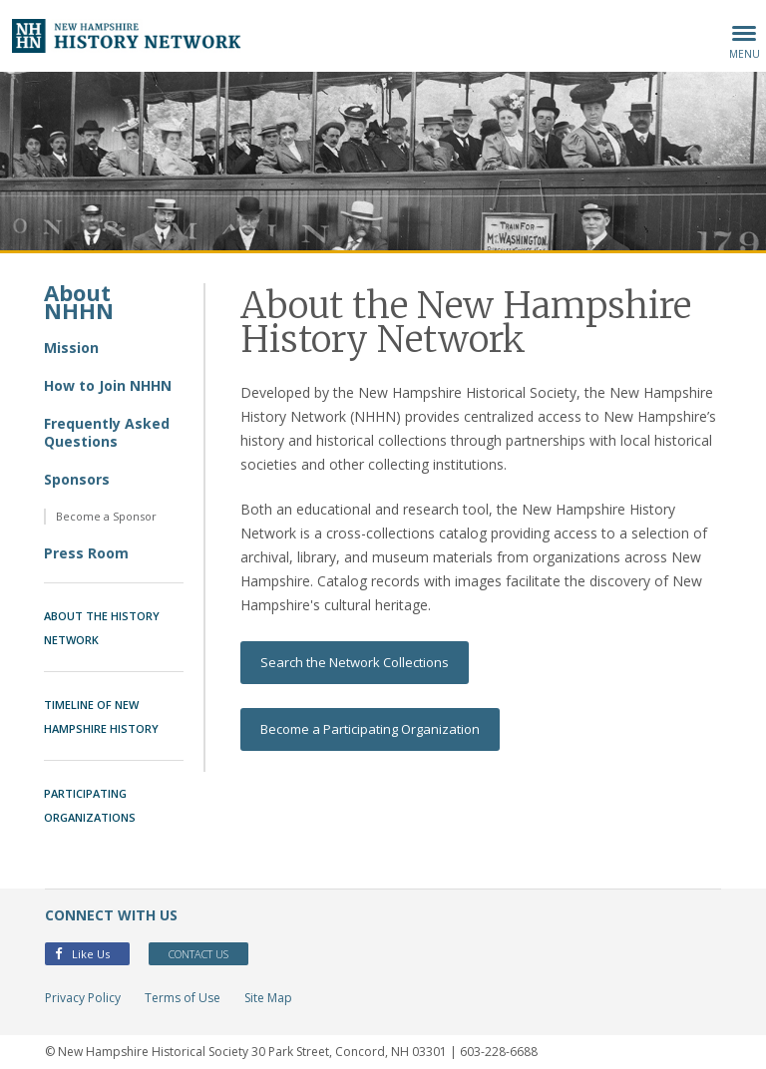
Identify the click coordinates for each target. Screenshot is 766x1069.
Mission (71, 347)
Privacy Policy (83, 997)
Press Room (86, 552)
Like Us (82, 953)
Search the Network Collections (354, 662)
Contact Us (198, 953)
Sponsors (77, 479)
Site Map (268, 997)
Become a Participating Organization (370, 729)
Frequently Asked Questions (107, 432)
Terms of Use (182, 997)
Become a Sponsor (106, 516)
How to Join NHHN (108, 385)
